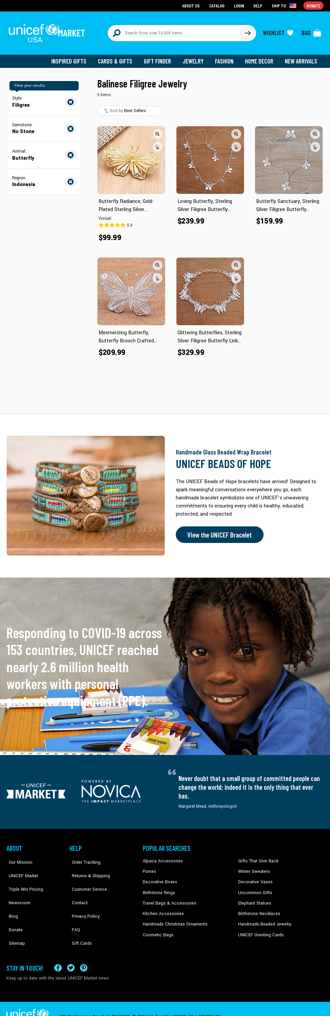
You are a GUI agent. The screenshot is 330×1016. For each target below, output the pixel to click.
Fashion (226, 57)
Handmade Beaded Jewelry (263, 919)
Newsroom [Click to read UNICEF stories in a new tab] (16, 888)
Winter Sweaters (253, 867)
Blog (10, 898)
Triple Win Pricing (22, 878)
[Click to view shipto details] (285, 5)
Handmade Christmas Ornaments (174, 919)
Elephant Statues (254, 898)
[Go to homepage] (48, 31)
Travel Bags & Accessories (167, 898)
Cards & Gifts (119, 57)
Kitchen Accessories (162, 909)
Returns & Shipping (87, 867)
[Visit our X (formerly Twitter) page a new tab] (71, 951)
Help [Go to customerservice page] (258, 5)
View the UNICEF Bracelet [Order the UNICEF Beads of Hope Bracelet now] (218, 531)
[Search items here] (174, 31)
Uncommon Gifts (254, 888)
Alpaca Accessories (161, 857)
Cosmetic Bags (157, 929)
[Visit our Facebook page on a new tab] (58, 951)
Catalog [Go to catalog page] (217, 5)
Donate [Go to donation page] (313, 5)
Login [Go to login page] (240, 5)
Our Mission (17, 857)
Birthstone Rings (158, 888)
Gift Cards (79, 919)
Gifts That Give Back (257, 857)
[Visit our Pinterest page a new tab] (84, 951)
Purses (149, 867)
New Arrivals (301, 57)
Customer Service (86, 878)
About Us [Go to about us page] (192, 5)
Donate (13, 909)
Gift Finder (160, 57)
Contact (77, 888)
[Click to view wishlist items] (278, 31)
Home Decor (260, 57)
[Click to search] (247, 31)
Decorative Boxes (159, 878)
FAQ (74, 909)
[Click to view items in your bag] (311, 31)
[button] (158, 130)
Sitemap (14, 919)
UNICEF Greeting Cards (259, 929)
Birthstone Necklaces (257, 909)
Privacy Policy (82, 898)
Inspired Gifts (74, 57)
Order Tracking (83, 857)
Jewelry (195, 57)
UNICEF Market (20, 867)
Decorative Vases (254, 878)
